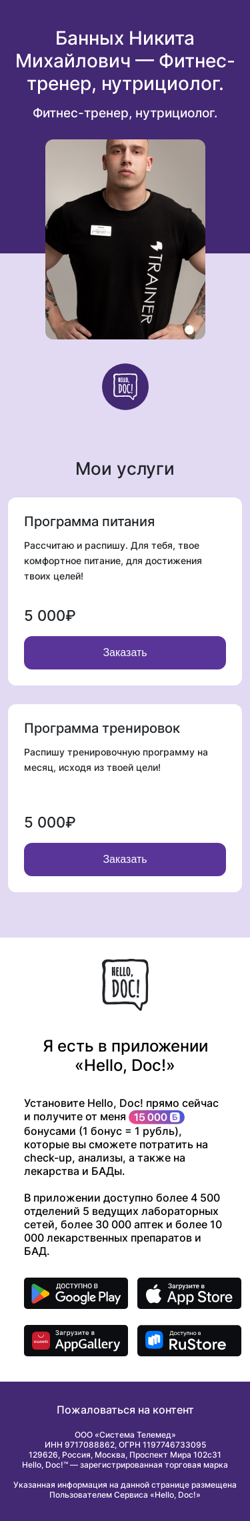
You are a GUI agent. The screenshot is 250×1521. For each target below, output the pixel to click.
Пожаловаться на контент (125, 1409)
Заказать (125, 652)
